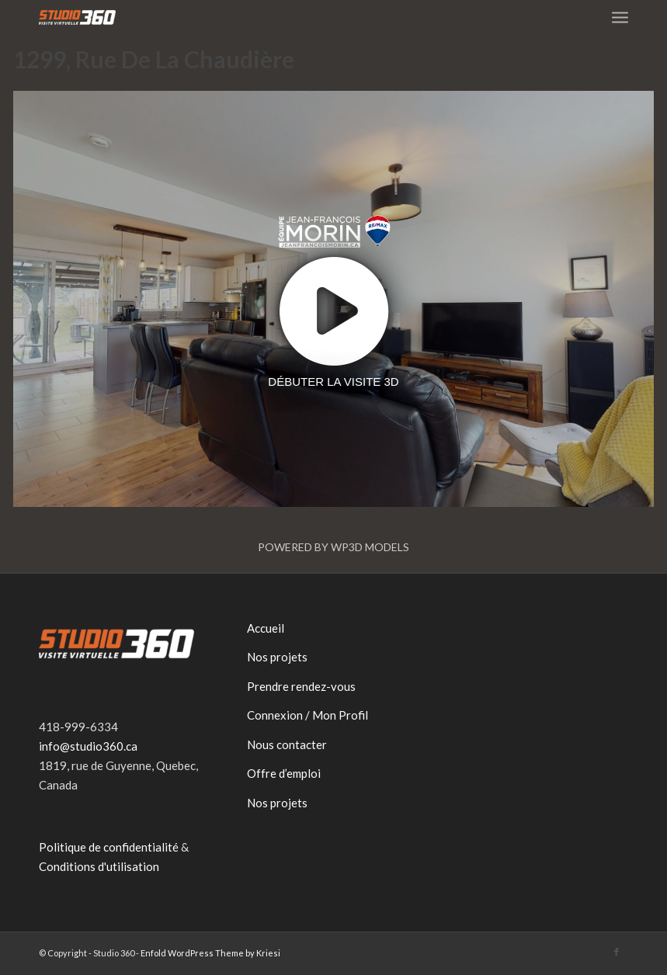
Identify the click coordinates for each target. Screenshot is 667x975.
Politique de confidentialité (109, 847)
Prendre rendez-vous (301, 686)
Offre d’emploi (284, 773)
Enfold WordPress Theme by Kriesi (210, 953)
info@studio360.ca (88, 746)
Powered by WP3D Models (333, 546)
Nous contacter (287, 744)
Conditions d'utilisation (99, 866)
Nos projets (277, 657)
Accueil (265, 628)
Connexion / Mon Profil (307, 715)
